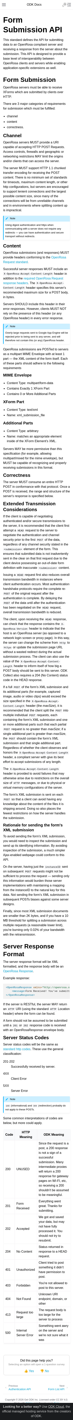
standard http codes (17, 1049)
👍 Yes (29, 1371)
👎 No (44, 1371)
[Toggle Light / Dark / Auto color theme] (64, 4)
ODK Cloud (56, 1406)
